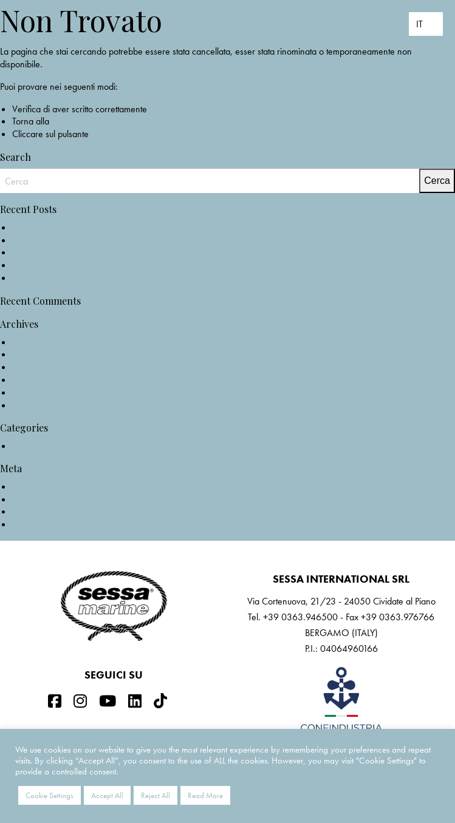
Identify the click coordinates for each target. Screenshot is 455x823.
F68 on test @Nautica (52, 265)
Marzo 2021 (36, 379)
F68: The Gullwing (46, 277)
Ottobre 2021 (38, 354)
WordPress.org (40, 524)
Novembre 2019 (43, 405)
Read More (205, 795)
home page (73, 121)
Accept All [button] (107, 795)
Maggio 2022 (39, 342)
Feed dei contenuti (46, 499)
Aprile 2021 (35, 367)
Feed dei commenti (47, 511)
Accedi (25, 486)
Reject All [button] (155, 795)
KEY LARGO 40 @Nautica (62, 252)
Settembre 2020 (43, 392)
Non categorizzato (47, 445)
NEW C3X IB (37, 227)
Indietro (105, 133)
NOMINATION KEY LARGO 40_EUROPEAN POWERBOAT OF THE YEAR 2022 (167, 240)
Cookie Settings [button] (50, 795)
